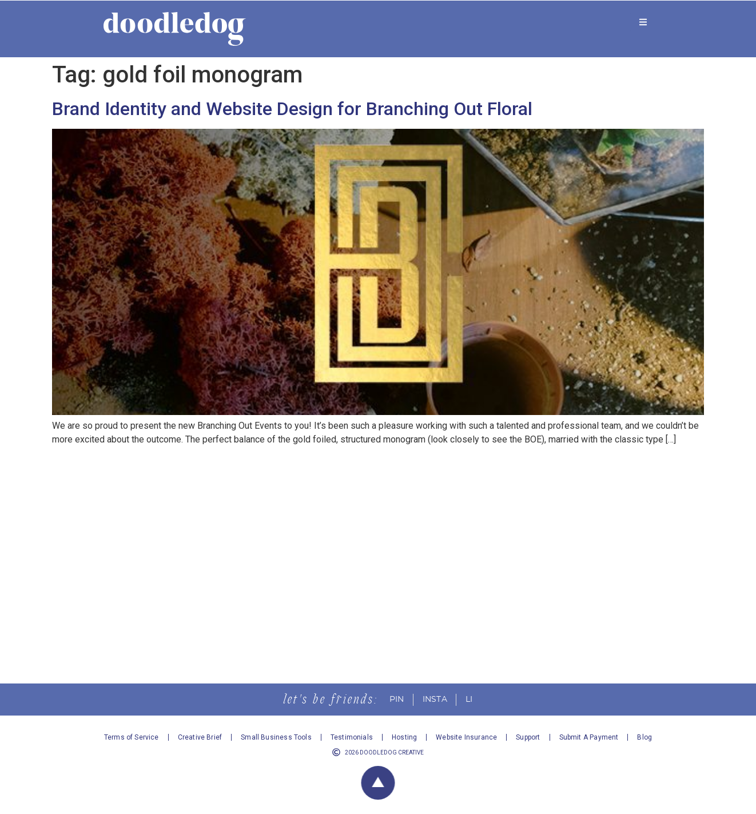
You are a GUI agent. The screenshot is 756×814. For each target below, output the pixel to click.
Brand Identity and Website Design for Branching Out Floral (292, 109)
